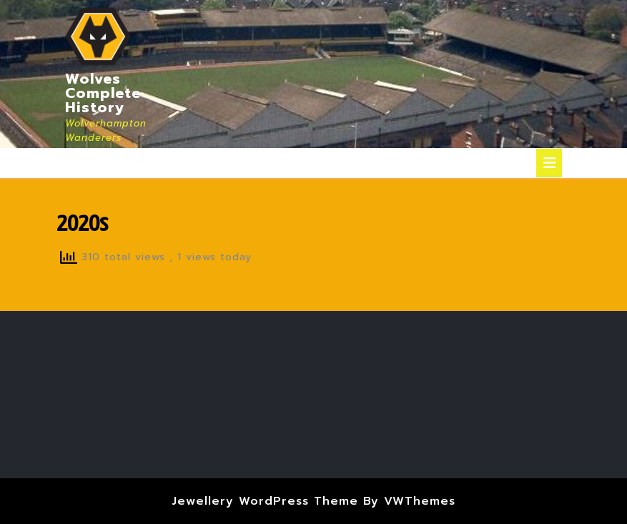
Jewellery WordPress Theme (265, 501)
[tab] (549, 163)
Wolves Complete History (103, 93)
